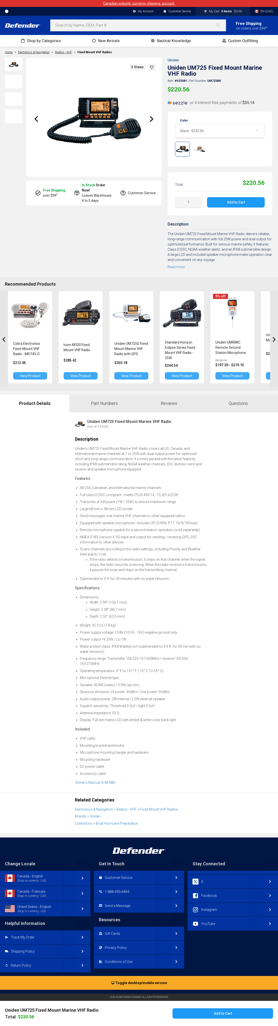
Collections (83, 823)
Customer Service (177, 12)
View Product (32, 376)
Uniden (173, 60)
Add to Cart (236, 202)
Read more (176, 267)
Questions (238, 403)
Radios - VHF (126, 809)
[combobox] (138, 25)
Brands (80, 816)
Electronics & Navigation (94, 809)
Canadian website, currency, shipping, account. (139, 3)
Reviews (169, 403)
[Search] (220, 25)
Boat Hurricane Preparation (117, 823)
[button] (152, 67)
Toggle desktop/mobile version (139, 983)
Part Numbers (104, 403)
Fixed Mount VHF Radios (94, 52)
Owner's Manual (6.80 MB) (95, 782)
